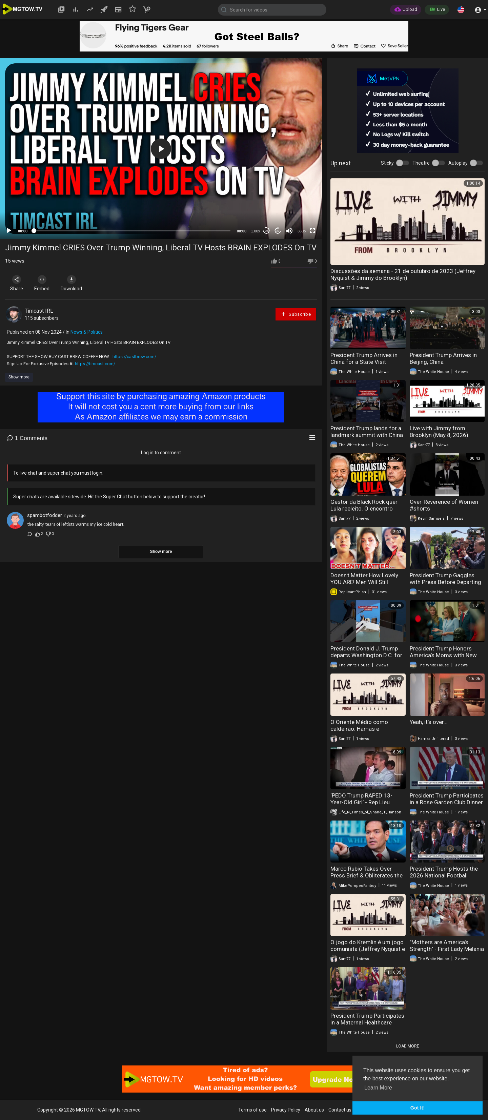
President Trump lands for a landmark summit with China (366, 431)
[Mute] (289, 230)
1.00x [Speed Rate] (255, 231)
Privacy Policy (285, 1110)
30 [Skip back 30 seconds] (266, 230)
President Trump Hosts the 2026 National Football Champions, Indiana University (444, 878)
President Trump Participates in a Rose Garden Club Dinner (447, 799)
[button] (460, 9)
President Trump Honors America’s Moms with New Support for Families (443, 655)
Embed (45, 283)
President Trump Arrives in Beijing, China (443, 358)
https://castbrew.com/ (134, 356)
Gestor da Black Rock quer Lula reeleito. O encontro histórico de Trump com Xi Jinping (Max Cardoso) (364, 511)
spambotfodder (44, 515)
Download (76, 283)
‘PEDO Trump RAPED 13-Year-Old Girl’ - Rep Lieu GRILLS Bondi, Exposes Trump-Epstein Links (361, 805)
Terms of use (252, 1110)
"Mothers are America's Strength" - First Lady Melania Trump (447, 949)
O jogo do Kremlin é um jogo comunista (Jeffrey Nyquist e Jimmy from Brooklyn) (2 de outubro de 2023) (367, 952)
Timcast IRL (39, 311)
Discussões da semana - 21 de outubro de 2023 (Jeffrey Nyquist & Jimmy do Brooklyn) (402, 274)
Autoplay (458, 163)
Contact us (339, 1110)
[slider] (132, 230)
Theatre (421, 163)
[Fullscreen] (312, 230)
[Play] (8, 230)
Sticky (387, 163)
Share (17, 283)
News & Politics (86, 332)
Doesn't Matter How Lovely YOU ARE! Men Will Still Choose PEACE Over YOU (364, 582)
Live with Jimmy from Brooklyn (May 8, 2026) (439, 431)
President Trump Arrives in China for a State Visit (364, 358)
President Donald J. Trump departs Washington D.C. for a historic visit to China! (366, 655)
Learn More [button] (378, 1088)
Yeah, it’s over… (428, 722)
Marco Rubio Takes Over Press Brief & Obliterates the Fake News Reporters (366, 875)
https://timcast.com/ (95, 363)
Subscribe (296, 314)
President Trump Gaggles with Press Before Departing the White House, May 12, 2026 (445, 585)
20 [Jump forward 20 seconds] (278, 230)
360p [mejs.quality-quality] (302, 231)
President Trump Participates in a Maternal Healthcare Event (367, 1022)
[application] (161, 148)
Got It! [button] (417, 1108)
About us (314, 1110)
